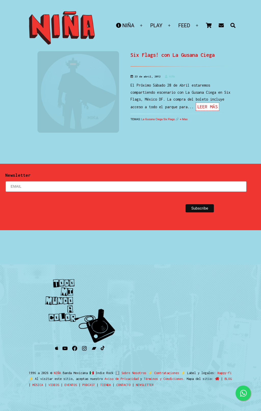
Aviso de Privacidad (121, 379)
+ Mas (184, 119)
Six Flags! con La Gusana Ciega (172, 55)
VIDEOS (53, 385)
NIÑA (125, 25)
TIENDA (105, 385)
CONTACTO (123, 385)
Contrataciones (164, 373)
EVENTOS (70, 385)
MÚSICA (37, 385)
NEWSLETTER (145, 385)
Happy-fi (222, 373)
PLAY (156, 25)
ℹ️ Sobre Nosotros (129, 373)
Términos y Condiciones (163, 379)
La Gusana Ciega (152, 119)
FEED (184, 25)
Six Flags (169, 119)
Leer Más (207, 106)
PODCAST (88, 385)
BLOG (228, 379)
